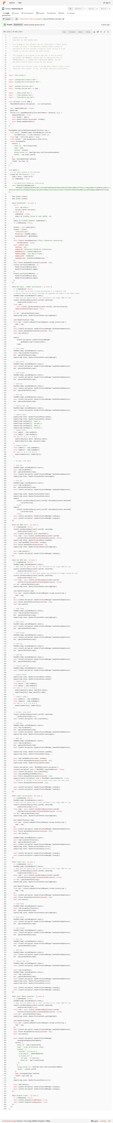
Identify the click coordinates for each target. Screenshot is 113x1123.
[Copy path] (63, 18)
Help (20, 3)
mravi (7, 9)
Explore (12, 3)
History (88, 32)
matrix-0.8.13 (17, 9)
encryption (38, 19)
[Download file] (94, 32)
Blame (80, 32)
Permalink (72, 32)
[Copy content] (97, 32)
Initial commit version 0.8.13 (34, 25)
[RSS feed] (70, 8)
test (31, 19)
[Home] (4, 3)
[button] (17, 19)
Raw (64, 32)
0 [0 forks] (109, 9)
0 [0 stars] (97, 9)
